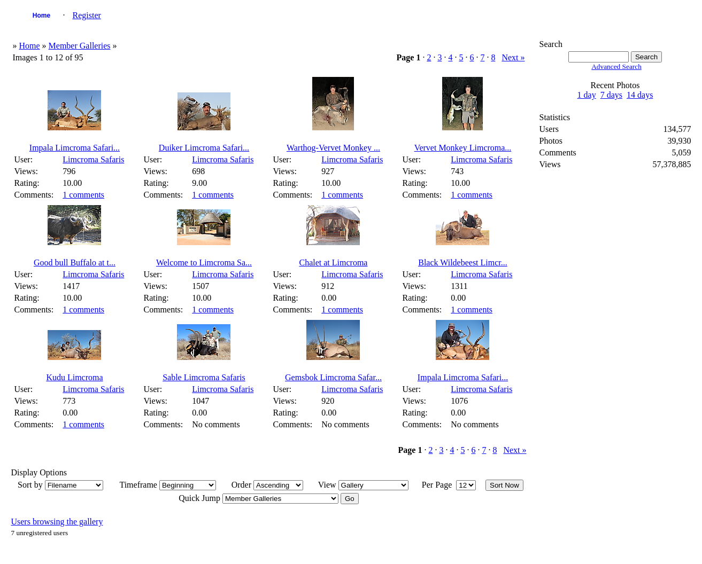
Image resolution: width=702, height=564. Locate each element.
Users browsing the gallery (57, 521)
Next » (513, 57)
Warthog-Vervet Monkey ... (333, 147)
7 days (611, 94)
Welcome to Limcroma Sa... (204, 262)
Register (86, 15)
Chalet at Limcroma (333, 262)
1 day (586, 94)
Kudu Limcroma (74, 377)
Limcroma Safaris (93, 159)
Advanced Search (616, 66)
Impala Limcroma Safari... (74, 147)
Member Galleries (80, 45)
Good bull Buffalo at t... (74, 262)
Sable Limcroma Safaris (204, 377)
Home (41, 15)
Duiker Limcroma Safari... (204, 147)
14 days (640, 94)
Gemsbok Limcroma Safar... (333, 377)
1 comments (83, 194)
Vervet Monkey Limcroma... (463, 147)
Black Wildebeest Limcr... (462, 262)
